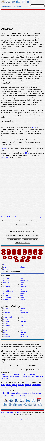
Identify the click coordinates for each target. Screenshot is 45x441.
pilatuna (5, 378)
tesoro (14, 385)
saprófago (23, 291)
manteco (31, 376)
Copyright (19, 412)
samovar (6, 269)
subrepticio (24, 332)
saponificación (8, 291)
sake (4, 267)
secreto (11, 395)
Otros (27, 153)
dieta (3, 385)
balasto (21, 385)
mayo (13, 393)
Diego (18, 393)
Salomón (23, 267)
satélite (22, 308)
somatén (23, 328)
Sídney (5, 319)
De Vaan (4, 148)
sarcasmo (23, 300)
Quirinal (24, 376)
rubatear (16, 376)
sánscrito (6, 280)
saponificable (24, 289)
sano (21, 278)
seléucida (6, 313)
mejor (3, 393)
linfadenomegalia (28, 374)
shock (22, 317)
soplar (5, 330)
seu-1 (34, 127)
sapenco (23, 287)
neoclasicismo (20, 395)
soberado (6, 326)
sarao (22, 297)
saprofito (6, 293)
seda (21, 310)
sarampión (7, 297)
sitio (8, 393)
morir (3, 374)
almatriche (39, 376)
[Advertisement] (22, 19)
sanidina (23, 276)
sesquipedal (7, 317)
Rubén (32, 393)
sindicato (23, 321)
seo (4, 315)
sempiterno (24, 313)
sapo (4, 289)
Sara (21, 295)
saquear (23, 293)
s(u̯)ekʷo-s (5, 158)
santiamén (23, 282)
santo (5, 284)
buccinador (36, 385)
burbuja (4, 387)
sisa (21, 323)
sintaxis (5, 323)
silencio (22, 319)
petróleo (28, 385)
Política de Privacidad (8, 412)
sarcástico (6, 302)
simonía (6, 321)
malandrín (17, 387)
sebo (4, 310)
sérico (22, 315)
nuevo (38, 393)
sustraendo (24, 336)
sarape (5, 300)
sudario (5, 334)
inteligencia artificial (24, 419)
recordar (4, 395)
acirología (17, 374)
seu (3, 136)
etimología (25, 393)
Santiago (6, 282)
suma (22, 334)
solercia (6, 328)
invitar (25, 387)
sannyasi (6, 278)
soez (21, 326)
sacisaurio (23, 265)
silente (10, 387)
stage (5, 332)
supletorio (6, 336)
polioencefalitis (6, 376)
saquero (6, 295)
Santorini (23, 284)
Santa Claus (24, 280)
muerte (8, 385)
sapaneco (6, 287)
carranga (9, 374)
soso (21, 330)
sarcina (5, 308)
